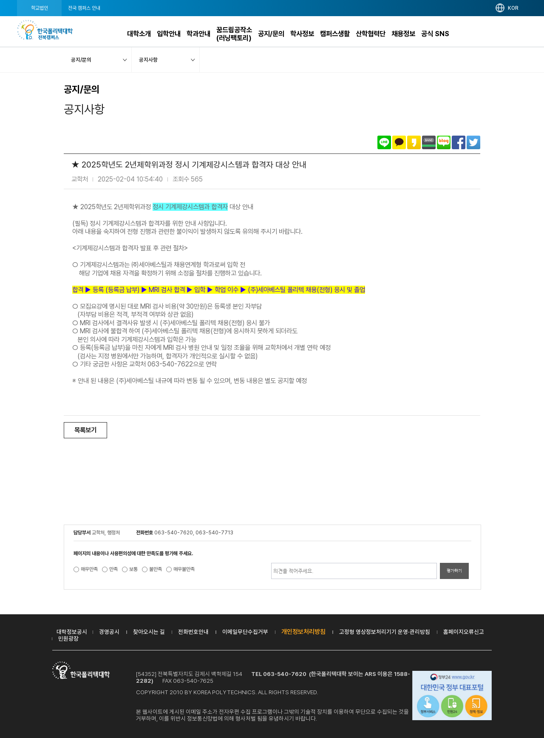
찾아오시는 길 (149, 631)
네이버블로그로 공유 (443, 142)
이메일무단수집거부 (245, 631)
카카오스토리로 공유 (414, 142)
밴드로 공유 (429, 142)
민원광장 (68, 638)
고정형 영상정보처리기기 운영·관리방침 (384, 631)
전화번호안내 (193, 631)
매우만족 (89, 569)
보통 (133, 569)
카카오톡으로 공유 (399, 142)
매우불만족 (184, 569)
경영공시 (109, 631)
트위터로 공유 (473, 142)
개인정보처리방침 (303, 632)
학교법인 (39, 8)
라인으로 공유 (384, 142)
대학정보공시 (72, 631)
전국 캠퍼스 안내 (84, 8)
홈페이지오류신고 (463, 631)
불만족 (155, 569)
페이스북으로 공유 (458, 142)
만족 (113, 569)
